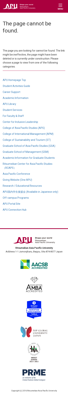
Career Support (11, 92)
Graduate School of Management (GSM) (26, 151)
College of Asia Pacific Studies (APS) (24, 127)
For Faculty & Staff (13, 115)
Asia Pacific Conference (16, 173)
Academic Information (15, 98)
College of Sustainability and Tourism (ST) (27, 139)
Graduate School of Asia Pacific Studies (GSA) (29, 145)
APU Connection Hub (14, 209)
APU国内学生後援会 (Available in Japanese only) (30, 191)
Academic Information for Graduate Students (29, 157)
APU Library (9, 104)
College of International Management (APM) (28, 133)
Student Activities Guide (16, 86)
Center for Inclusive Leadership (20, 121)
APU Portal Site (11, 203)
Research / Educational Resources (22, 185)
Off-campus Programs (16, 197)
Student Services (12, 110)
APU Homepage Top (14, 80)
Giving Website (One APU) (17, 179)
